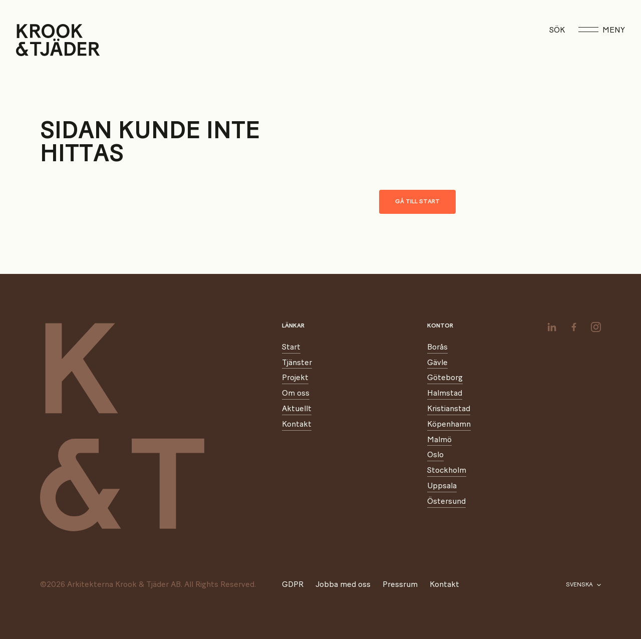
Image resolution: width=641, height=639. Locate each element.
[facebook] (574, 327)
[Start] (29, 40)
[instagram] (596, 327)
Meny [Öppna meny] (601, 30)
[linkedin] (552, 327)
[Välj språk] (583, 585)
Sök (557, 30)
